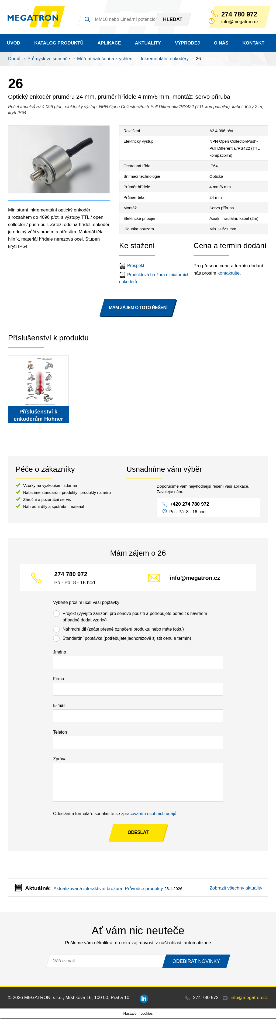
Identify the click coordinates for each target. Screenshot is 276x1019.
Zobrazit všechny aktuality (235, 888)
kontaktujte (229, 273)
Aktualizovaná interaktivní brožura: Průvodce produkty (108, 889)
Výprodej (187, 43)
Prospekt (132, 266)
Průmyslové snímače (48, 59)
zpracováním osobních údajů (149, 814)
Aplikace (109, 43)
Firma (58, 679)
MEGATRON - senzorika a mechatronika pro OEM (37, 17)
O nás (221, 43)
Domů (14, 59)
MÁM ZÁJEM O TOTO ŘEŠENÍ (138, 308)
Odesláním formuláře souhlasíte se (114, 814)
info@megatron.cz (195, 578)
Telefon (60, 732)
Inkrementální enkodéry (165, 59)
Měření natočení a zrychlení (105, 59)
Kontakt (253, 43)
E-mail (59, 706)
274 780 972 (239, 14)
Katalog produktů (59, 43)
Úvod (13, 43)
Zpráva (60, 759)
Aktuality (148, 43)
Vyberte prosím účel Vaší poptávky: (86, 603)
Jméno (59, 652)
